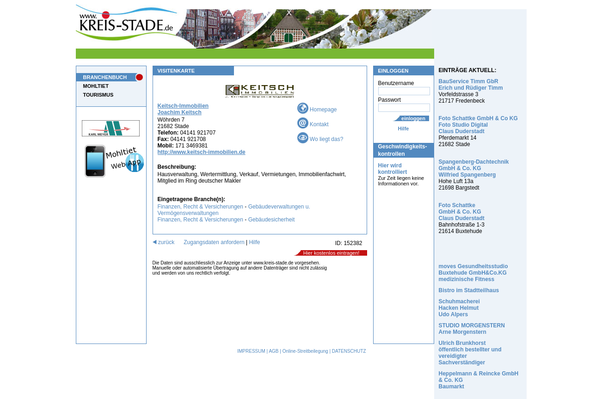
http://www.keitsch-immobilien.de (202, 152)
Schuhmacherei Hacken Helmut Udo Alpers (459, 308)
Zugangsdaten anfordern (214, 242)
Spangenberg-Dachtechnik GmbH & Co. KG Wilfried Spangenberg (474, 168)
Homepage (317, 109)
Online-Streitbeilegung (305, 351)
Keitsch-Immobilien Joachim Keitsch (183, 109)
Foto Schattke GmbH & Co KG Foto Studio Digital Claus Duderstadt (478, 125)
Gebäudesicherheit (271, 219)
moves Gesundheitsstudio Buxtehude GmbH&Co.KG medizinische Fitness (473, 272)
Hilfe (403, 128)
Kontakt (313, 124)
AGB (273, 351)
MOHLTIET (96, 86)
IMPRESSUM (251, 351)
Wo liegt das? (320, 139)
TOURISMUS (98, 95)
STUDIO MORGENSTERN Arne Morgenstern (472, 328)
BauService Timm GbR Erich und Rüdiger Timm (471, 84)
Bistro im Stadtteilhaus (469, 290)
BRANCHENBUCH (105, 77)
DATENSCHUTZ (349, 351)
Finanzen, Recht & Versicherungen (200, 206)
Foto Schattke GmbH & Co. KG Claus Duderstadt (462, 211)
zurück (164, 242)
